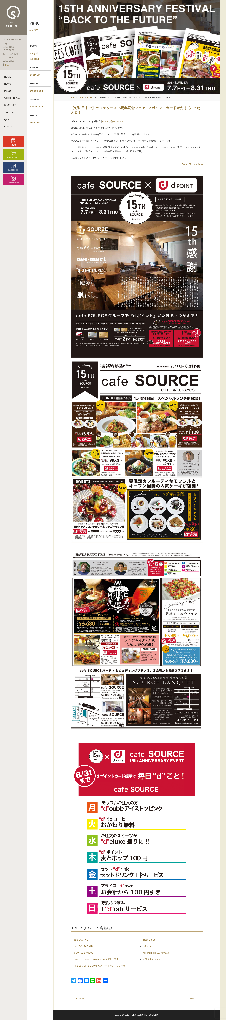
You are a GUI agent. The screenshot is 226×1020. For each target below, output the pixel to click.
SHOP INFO (10, 106)
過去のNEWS (116, 121)
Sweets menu (36, 106)
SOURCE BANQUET (84, 953)
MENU (7, 91)
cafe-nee (147, 946)
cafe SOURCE (81, 940)
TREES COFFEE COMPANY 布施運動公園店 (96, 959)
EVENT (105, 121)
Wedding (34, 59)
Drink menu (35, 122)
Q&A (6, 120)
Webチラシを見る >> (192, 164)
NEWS (7, 84)
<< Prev (80, 998)
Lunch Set (35, 75)
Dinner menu (36, 90)
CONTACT (9, 127)
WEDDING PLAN (12, 99)
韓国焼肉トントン (151, 959)
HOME (7, 77)
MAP (6, 65)
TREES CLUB (11, 113)
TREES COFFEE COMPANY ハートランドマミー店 (99, 965)
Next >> (193, 998)
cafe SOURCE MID (83, 946)
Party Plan (35, 53)
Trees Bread (149, 940)
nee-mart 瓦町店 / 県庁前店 (156, 953)
